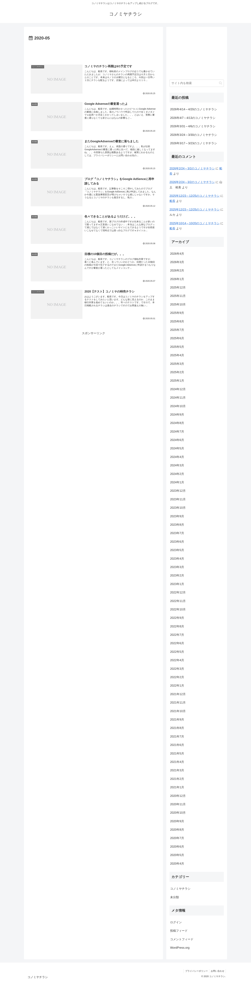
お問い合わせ (217, 971)
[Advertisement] (93, 50)
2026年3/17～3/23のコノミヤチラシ (193, 143)
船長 (172, 201)
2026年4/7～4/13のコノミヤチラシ (192, 117)
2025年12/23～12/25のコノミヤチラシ (194, 195)
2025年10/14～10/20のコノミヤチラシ (194, 223)
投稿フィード (179, 930)
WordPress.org (180, 947)
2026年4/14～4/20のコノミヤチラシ (193, 109)
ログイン (176, 922)
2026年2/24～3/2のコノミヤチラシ (192, 168)
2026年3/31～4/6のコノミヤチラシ (192, 126)
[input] (196, 83)
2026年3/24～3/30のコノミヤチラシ (193, 134)
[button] (220, 83)
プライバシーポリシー (195, 971)
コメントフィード (181, 939)
